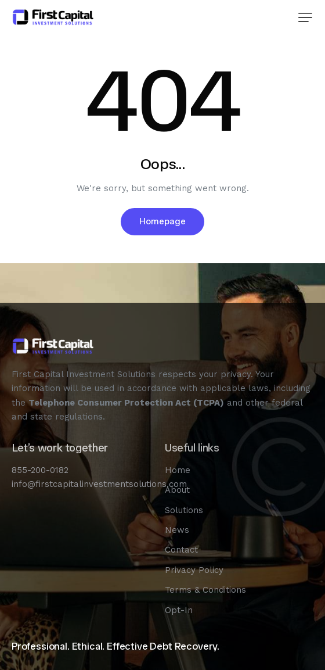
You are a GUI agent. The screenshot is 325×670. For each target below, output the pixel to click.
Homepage (162, 221)
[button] (305, 17)
